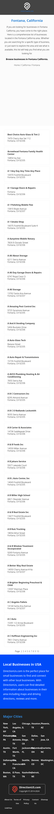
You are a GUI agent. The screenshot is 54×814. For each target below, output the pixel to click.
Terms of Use (17, 801)
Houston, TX (35, 725)
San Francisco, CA (17, 764)
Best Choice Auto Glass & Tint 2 (23, 134)
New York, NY (5, 727)
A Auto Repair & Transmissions (23, 357)
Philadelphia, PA (7, 737)
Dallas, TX (34, 737)
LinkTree (8, 808)
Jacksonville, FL (26, 750)
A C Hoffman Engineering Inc (22, 635)
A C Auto (12, 619)
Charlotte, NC (45, 750)
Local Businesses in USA (22, 664)
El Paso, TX (16, 774)
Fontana (36, 65)
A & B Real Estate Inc (18, 512)
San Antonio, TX (17, 739)
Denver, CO (35, 762)
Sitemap (44, 799)
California (26, 65)
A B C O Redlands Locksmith (22, 410)
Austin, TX (6, 750)
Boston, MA (7, 774)
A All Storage (14, 289)
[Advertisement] (27, 96)
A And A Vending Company (21, 323)
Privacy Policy (26, 801)
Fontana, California (27, 20)
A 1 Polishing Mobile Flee (20, 204)
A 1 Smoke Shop (16, 221)
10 (38, 651)
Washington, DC (45, 762)
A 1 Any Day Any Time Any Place (24, 171)
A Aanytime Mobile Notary (21, 238)
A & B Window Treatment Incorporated (20, 547)
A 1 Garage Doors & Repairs (22, 187)
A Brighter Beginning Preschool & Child (25, 584)
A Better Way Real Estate (20, 565)
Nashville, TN (26, 774)
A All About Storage (18, 255)
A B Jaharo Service (17, 461)
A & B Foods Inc (15, 444)
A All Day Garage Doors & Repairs (25, 272)
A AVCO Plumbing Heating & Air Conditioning (24, 375)
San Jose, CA (45, 737)
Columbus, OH (35, 750)
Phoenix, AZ (45, 725)
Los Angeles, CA (17, 727)
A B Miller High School (19, 495)
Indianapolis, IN (7, 762)
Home (17, 65)
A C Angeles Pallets (17, 602)
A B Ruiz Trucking (16, 529)
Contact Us (35, 801)
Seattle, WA (26, 762)
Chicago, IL (26, 725)
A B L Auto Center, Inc (19, 478)
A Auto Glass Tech (17, 340)
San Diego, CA (25, 739)
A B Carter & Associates (19, 427)
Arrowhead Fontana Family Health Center (25, 153)
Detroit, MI (35, 774)
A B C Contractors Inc (18, 393)
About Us (8, 799)
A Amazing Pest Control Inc (21, 306)
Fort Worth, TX (16, 752)
